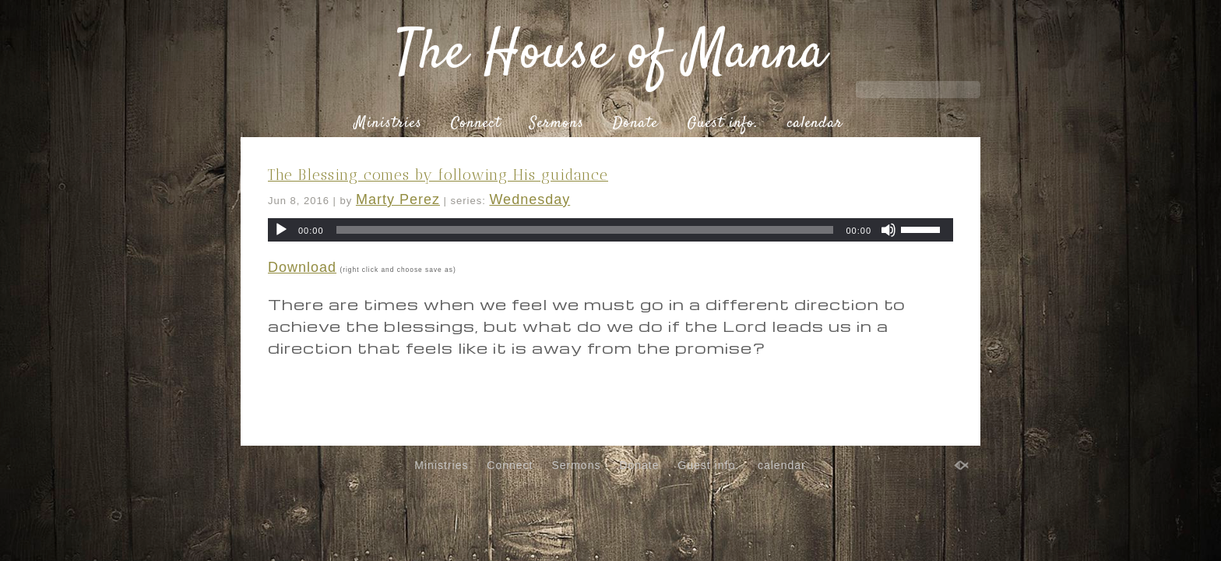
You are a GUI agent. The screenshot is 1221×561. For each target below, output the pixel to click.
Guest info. (722, 124)
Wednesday (529, 199)
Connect (476, 124)
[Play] (281, 230)
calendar (815, 124)
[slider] (585, 230)
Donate (635, 124)
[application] (610, 230)
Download (302, 267)
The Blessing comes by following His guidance (438, 175)
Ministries (388, 124)
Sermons (557, 124)
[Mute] (888, 230)
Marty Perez (398, 199)
